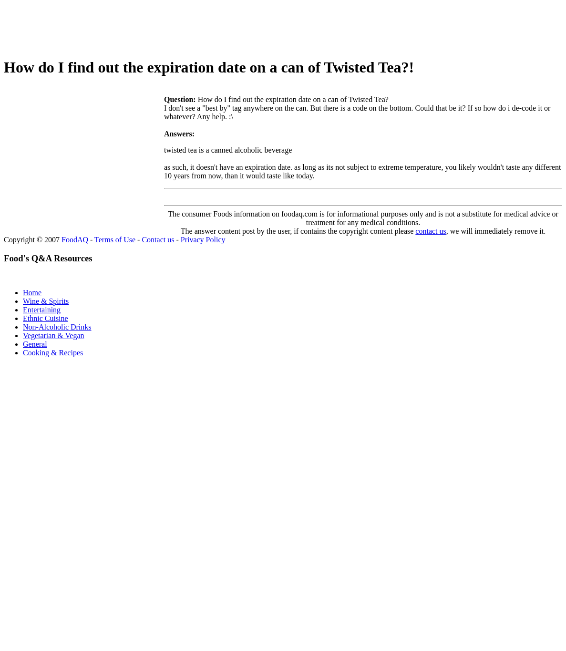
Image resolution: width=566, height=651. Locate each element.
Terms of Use (114, 240)
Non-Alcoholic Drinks (57, 327)
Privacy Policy (203, 240)
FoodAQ (75, 240)
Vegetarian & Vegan (53, 335)
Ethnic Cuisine (45, 318)
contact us (430, 231)
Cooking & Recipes (53, 353)
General (35, 344)
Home (32, 293)
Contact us (158, 240)
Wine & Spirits (46, 301)
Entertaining (42, 310)
